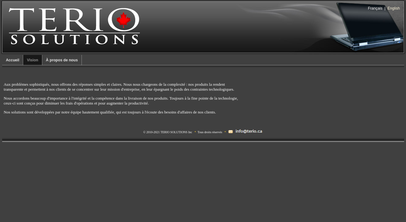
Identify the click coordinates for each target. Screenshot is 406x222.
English (393, 8)
